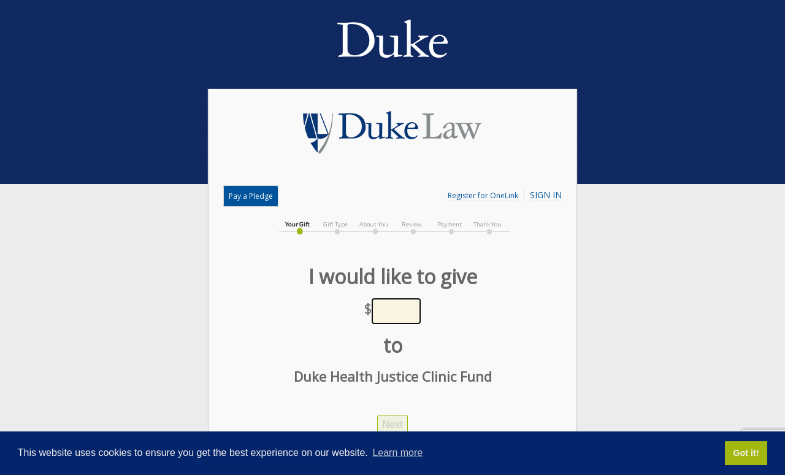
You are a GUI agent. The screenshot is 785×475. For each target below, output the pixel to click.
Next (393, 424)
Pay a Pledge (251, 196)
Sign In (546, 195)
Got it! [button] (746, 453)
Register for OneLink (483, 195)
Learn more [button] (397, 452)
